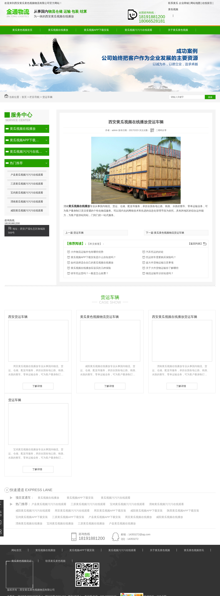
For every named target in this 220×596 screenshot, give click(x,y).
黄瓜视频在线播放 (58, 29)
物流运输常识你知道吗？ (159, 273)
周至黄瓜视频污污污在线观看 (72, 510)
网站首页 (16, 550)
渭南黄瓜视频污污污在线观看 (27, 201)
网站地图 (195, 3)
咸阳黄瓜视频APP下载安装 (146, 510)
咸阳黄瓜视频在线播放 (169, 517)
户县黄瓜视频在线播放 (122, 523)
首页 (24, 97)
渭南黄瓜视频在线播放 (29, 523)
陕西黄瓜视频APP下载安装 (183, 510)
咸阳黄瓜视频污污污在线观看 (27, 210)
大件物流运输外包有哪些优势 (87, 251)
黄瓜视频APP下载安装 (96, 29)
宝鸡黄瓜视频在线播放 (60, 523)
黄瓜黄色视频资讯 (194, 550)
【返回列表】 (195, 243)
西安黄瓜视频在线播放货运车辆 (174, 317)
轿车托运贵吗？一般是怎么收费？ (89, 273)
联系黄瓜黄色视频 (173, 6)
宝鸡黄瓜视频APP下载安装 (32, 517)
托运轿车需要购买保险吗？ (161, 257)
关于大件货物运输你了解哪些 (162, 267)
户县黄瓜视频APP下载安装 (105, 517)
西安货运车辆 (18, 317)
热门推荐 (16, 163)
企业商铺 (184, 3)
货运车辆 (47, 97)
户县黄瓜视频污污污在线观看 (27, 174)
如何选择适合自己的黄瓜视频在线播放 (92, 262)
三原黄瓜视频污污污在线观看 (27, 183)
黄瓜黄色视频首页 (22, 29)
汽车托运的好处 (154, 251)
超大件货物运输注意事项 (159, 262)
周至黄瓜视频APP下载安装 (110, 510)
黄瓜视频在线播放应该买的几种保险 (91, 267)
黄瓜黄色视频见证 (21, 560)
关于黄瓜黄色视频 (178, 29)
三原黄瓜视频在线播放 (91, 523)
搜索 (210, 97)
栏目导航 (35, 97)
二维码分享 (161, 130)
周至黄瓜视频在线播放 (138, 517)
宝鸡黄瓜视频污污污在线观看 (27, 192)
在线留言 (207, 3)
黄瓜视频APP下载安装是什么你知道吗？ (93, 257)
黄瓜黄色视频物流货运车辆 (169, 232)
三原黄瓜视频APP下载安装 (68, 517)
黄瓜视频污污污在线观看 (138, 29)
